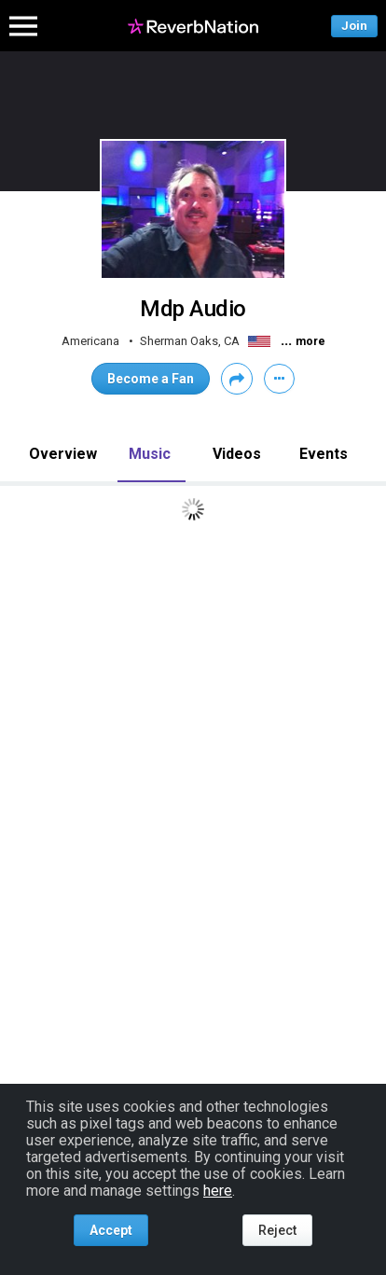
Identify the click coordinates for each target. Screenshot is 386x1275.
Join (354, 26)
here (217, 1190)
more (310, 341)
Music (150, 454)
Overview (63, 454)
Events (323, 454)
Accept (111, 1230)
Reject (277, 1230)
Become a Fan (150, 378)
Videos (237, 454)
